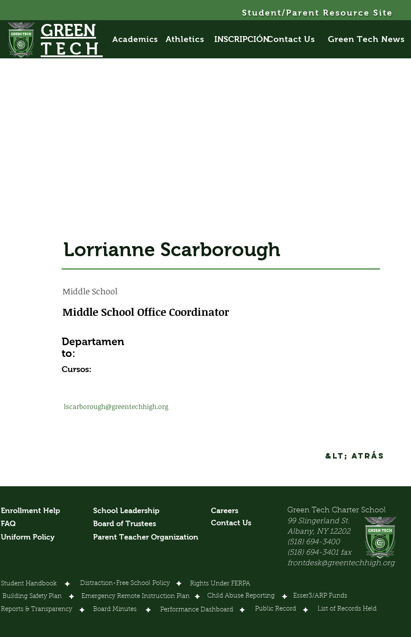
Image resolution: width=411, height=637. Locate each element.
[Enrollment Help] (31, 511)
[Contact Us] (295, 39)
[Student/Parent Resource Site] (318, 12)
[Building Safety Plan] (32, 597)
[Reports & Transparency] (36, 610)
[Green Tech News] (367, 39)
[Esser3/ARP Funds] (320, 596)
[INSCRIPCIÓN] (241, 39)
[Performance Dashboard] (196, 610)
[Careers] (227, 511)
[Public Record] (275, 609)
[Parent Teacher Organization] (145, 537)
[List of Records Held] (347, 609)
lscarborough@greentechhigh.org (116, 406)
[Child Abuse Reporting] (242, 596)
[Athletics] (189, 39)
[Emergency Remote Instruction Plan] (135, 597)
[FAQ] (10, 524)
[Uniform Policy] (31, 537)
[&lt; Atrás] (355, 456)
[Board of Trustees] (125, 524)
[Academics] (139, 39)
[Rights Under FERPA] (220, 584)
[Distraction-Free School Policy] (124, 583)
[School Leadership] (126, 511)
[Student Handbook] (28, 584)
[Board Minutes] (115, 610)
